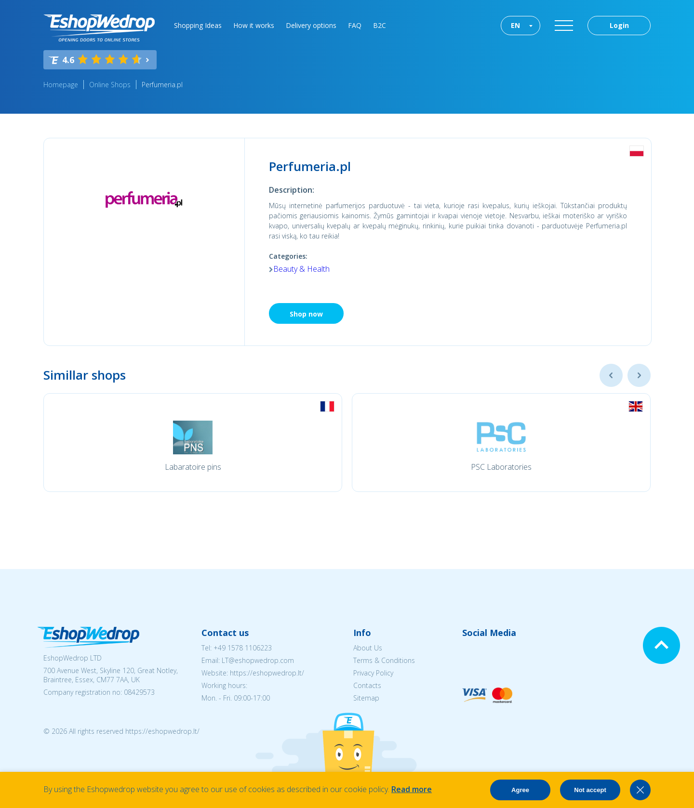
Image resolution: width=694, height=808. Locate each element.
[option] (192, 442)
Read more (411, 789)
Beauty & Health (301, 269)
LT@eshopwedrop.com (258, 660)
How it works (253, 25)
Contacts (367, 685)
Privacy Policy (373, 672)
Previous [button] (611, 375)
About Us (367, 647)
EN (515, 25)
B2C (379, 25)
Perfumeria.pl (162, 84)
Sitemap (366, 697)
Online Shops (110, 84)
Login (619, 25)
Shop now (306, 313)
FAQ (354, 25)
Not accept (590, 790)
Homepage (60, 84)
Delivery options (311, 25)
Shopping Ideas (198, 25)
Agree (520, 790)
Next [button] (639, 375)
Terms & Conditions (384, 660)
